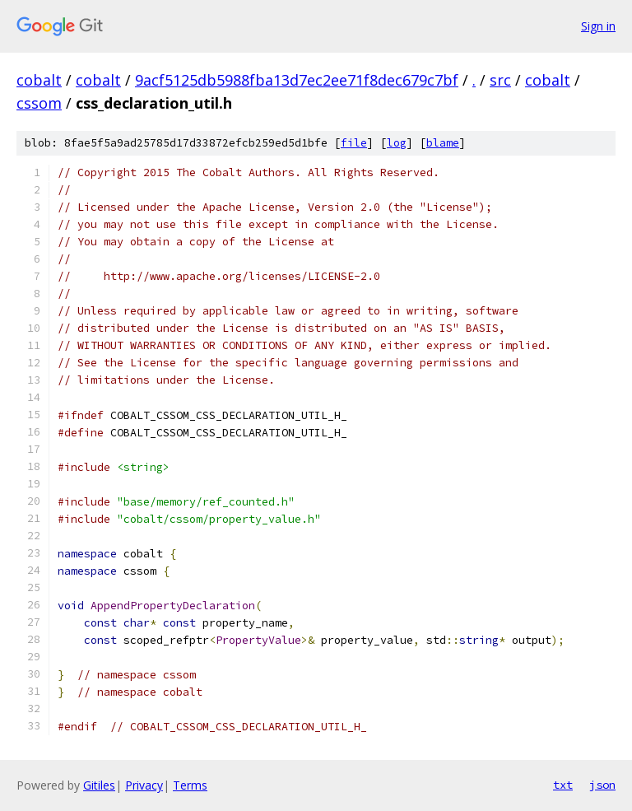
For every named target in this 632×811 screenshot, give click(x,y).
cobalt (39, 80)
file (354, 143)
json (602, 784)
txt (563, 784)
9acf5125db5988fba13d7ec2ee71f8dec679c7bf (296, 80)
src (500, 80)
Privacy (144, 785)
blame (442, 143)
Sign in (598, 26)
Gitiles (99, 785)
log (397, 143)
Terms (190, 785)
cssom (39, 103)
